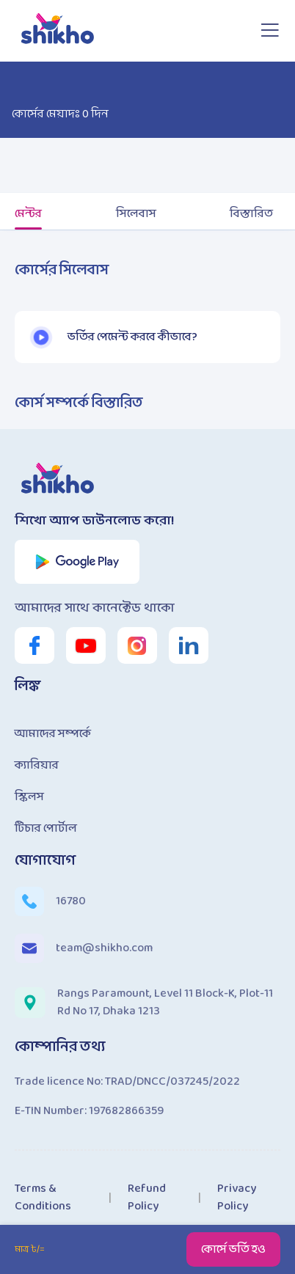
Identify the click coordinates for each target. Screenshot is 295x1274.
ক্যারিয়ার (37, 765)
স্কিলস (29, 797)
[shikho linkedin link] (188, 645)
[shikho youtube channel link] (86, 645)
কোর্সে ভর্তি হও (233, 1249)
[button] (41, 337)
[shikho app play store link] (77, 562)
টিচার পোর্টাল (46, 828)
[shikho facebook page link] (34, 645)
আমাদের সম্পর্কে (53, 734)
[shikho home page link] (58, 31)
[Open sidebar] (269, 31)
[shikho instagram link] (137, 645)
